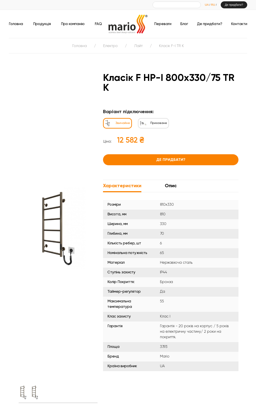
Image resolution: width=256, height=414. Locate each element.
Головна (16, 24)
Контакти (239, 24)
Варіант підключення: (128, 111)
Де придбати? (234, 4)
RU (213, 4)
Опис (171, 185)
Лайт (138, 46)
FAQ (98, 24)
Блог (184, 24)
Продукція (42, 24)
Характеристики (122, 185)
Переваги (162, 24)
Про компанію (73, 24)
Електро (110, 46)
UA (207, 4)
